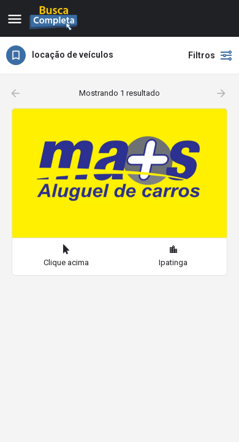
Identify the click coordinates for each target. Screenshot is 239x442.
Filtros (210, 55)
